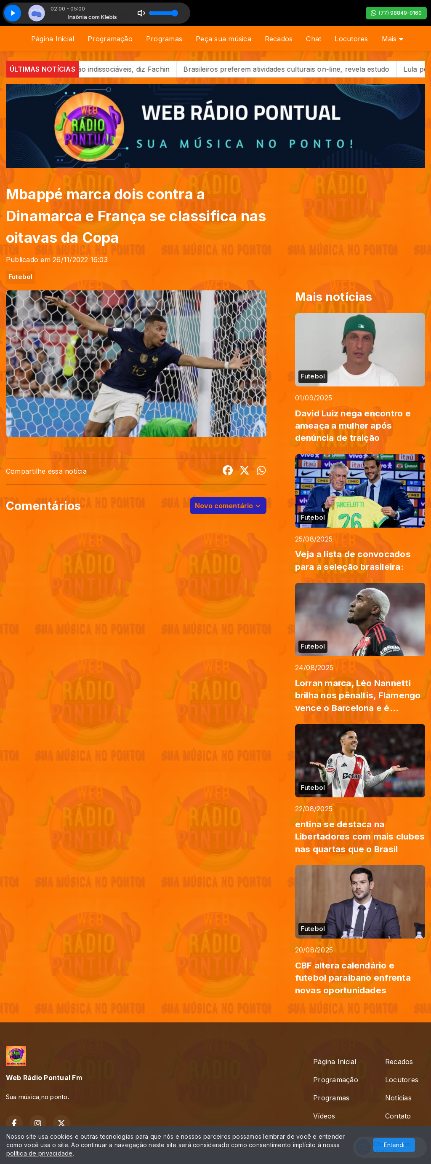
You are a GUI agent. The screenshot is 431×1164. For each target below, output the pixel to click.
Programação (110, 39)
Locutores (351, 39)
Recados (279, 39)
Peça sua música (223, 39)
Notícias (398, 1098)
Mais (392, 39)
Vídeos (324, 1116)
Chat (313, 39)
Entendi (394, 1144)
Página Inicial (52, 39)
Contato (398, 1116)
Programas (164, 39)
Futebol (20, 277)
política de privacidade (39, 1153)
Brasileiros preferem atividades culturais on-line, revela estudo (296, 69)
